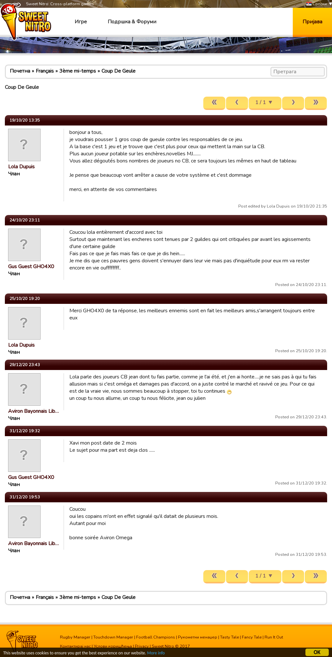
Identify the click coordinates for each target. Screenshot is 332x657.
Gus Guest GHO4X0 (31, 266)
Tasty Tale (229, 637)
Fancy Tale (252, 637)
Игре (81, 21)
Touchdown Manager (113, 637)
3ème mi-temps (77, 71)
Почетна (20, 71)
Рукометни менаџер (197, 637)
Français (45, 71)
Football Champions (155, 637)
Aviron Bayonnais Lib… (33, 411)
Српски (316, 4)
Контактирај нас (75, 646)
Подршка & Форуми (132, 21)
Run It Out (274, 637)
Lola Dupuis (21, 166)
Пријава (312, 21)
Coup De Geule (118, 71)
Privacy (142, 646)
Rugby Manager (75, 637)
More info (156, 654)
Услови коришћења (113, 646)
